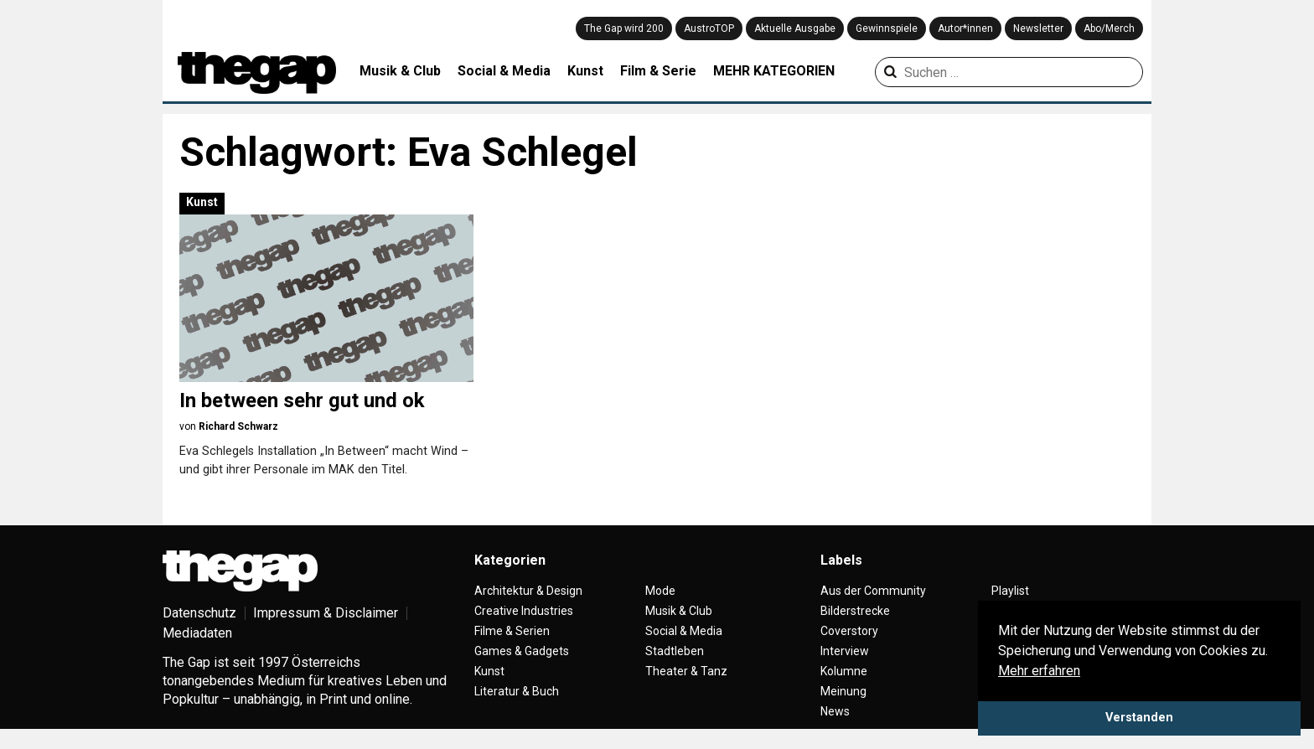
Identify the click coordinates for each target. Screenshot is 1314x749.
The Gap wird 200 (624, 28)
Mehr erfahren (1039, 671)
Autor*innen (965, 28)
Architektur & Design (528, 590)
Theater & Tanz (686, 671)
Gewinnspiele (887, 28)
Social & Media (504, 71)
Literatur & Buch (516, 691)
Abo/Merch (1109, 28)
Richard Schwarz (238, 426)
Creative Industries (523, 610)
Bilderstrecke (855, 610)
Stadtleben (674, 651)
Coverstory (849, 631)
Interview (844, 651)
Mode (660, 590)
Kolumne (843, 671)
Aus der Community (873, 590)
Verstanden (1139, 717)
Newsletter (1038, 28)
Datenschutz (199, 613)
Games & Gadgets (521, 651)
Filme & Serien (512, 631)
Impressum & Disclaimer (325, 613)
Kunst (585, 71)
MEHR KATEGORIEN (774, 71)
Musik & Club (400, 71)
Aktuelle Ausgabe (794, 28)
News (835, 711)
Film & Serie (658, 71)
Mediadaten (197, 633)
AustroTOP (709, 28)
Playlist (1010, 590)
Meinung (843, 691)
